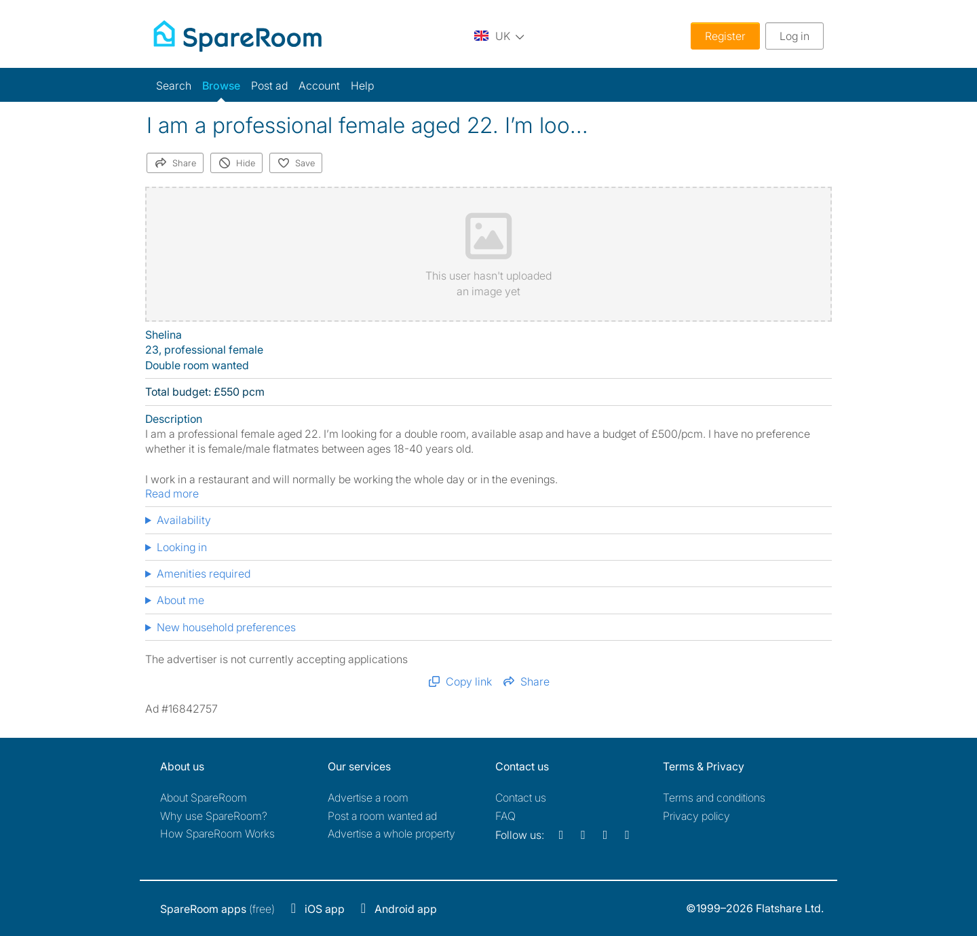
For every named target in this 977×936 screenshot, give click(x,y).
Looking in (182, 547)
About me (180, 600)
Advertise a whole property (391, 833)
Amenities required (203, 573)
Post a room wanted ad (382, 816)
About (203, 797)
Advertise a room (368, 797)
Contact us (520, 797)
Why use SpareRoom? (213, 816)
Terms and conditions (714, 797)
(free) (217, 909)
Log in (794, 36)
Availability (184, 520)
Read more (172, 493)
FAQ (505, 816)
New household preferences (226, 627)
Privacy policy (696, 816)
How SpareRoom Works (217, 833)
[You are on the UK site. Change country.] (499, 36)
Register (725, 36)
